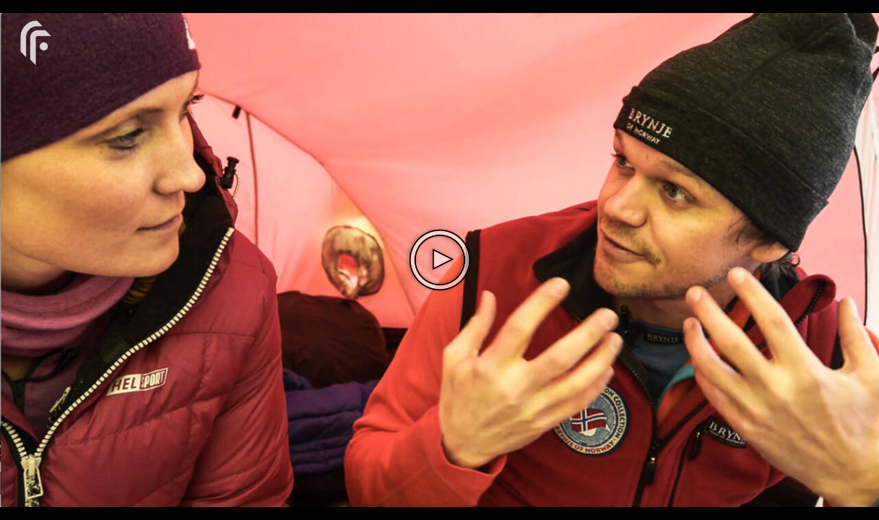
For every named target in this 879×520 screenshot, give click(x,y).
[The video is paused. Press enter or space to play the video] (440, 260)
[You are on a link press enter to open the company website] (36, 41)
